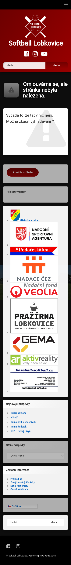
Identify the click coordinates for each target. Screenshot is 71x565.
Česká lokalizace (19, 489)
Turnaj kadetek (18, 426)
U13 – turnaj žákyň (20, 431)
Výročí (14, 417)
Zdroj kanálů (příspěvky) (22, 482)
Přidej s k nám (18, 413)
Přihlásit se (16, 479)
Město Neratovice (24, 220)
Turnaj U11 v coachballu (23, 422)
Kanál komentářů (19, 486)
